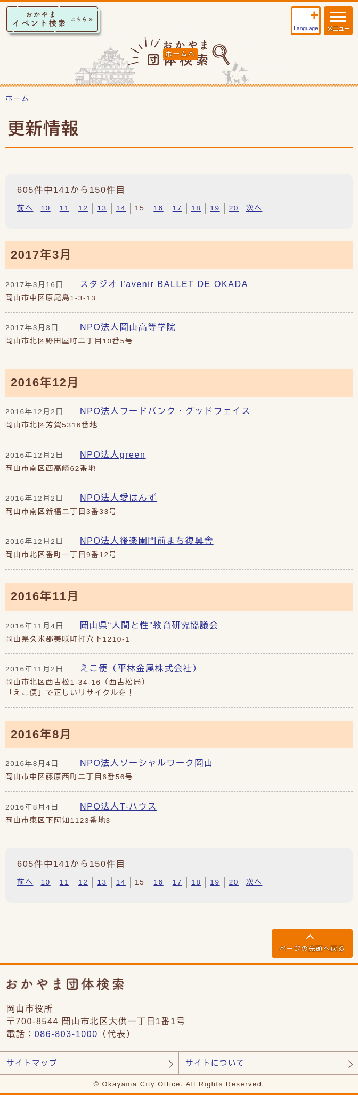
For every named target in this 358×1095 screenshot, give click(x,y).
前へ (25, 208)
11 (64, 208)
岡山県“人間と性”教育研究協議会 (149, 625)
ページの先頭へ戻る (312, 949)
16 (158, 208)
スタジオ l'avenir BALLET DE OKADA (164, 284)
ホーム (17, 99)
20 (234, 208)
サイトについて (215, 1063)
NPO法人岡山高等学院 (128, 327)
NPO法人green (113, 454)
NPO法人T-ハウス (118, 806)
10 (45, 208)
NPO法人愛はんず (118, 497)
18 (196, 208)
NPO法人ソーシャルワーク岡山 (147, 763)
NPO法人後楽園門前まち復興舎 (147, 540)
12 (83, 208)
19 (214, 208)
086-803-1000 (66, 1034)
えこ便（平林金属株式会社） (141, 668)
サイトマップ (32, 1063)
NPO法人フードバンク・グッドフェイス (165, 411)
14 (121, 208)
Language (306, 28)
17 (177, 208)
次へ (254, 208)
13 (102, 208)
